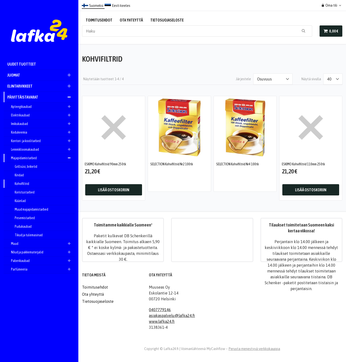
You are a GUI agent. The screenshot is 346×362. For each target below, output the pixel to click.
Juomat (41, 75)
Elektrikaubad (43, 115)
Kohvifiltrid (22, 184)
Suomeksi (96, 6)
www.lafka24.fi (162, 321)
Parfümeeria (43, 269)
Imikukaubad (43, 124)
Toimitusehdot (99, 20)
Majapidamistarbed (43, 158)
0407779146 (160, 309)
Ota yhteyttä (131, 20)
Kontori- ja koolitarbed (43, 141)
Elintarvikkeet (41, 86)
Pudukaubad (23, 226)
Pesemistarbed (25, 218)
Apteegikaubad (43, 106)
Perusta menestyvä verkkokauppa (254, 349)
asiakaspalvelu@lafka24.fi (172, 315)
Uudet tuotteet (21, 64)
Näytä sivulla (311, 79)
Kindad (19, 175)
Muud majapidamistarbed (31, 209)
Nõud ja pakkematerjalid (43, 252)
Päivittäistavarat (41, 97)
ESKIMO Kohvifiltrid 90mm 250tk (105, 164)
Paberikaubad (43, 261)
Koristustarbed (25, 192)
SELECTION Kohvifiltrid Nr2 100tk (171, 164)
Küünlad (20, 201)
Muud (43, 243)
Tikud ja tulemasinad (29, 235)
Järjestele (243, 79)
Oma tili (329, 5)
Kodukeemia (43, 132)
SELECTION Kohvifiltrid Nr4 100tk (237, 164)
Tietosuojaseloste (167, 20)
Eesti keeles (121, 6)
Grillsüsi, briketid (26, 167)
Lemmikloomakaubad (43, 149)
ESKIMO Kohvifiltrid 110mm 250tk (303, 164)
